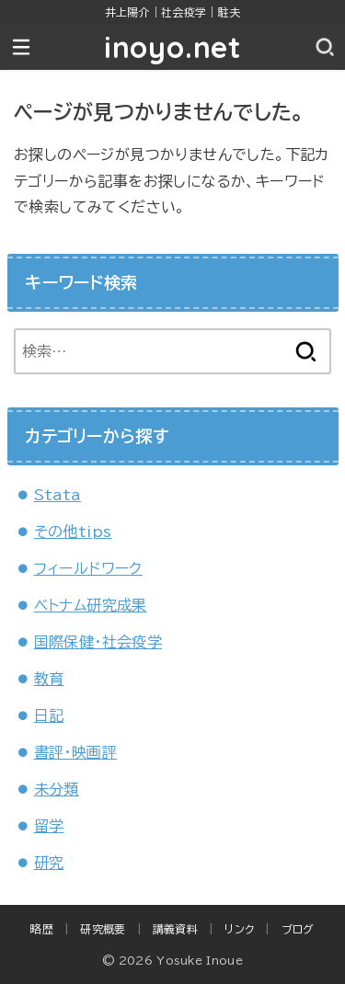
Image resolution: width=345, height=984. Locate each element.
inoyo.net (172, 47)
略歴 (41, 928)
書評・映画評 (75, 752)
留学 (49, 825)
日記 (49, 715)
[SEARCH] (324, 47)
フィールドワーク (88, 568)
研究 (49, 862)
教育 (49, 678)
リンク (239, 928)
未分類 (56, 789)
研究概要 (102, 928)
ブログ (298, 928)
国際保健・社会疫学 (98, 642)
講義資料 (175, 928)
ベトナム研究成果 (90, 605)
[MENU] (20, 47)
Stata (57, 494)
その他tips (73, 531)
